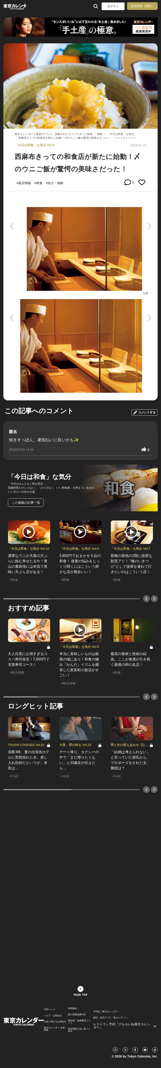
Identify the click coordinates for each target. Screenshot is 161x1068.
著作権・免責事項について (79, 1021)
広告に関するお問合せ (55, 1022)
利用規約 (72, 1008)
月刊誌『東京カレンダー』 (106, 1012)
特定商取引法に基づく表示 (79, 1030)
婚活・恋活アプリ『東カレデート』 (111, 1018)
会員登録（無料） (142, 6)
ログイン (113, 6)
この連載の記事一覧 (26, 502)
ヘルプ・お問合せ (53, 1016)
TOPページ (49, 1009)
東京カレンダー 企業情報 (54, 1029)
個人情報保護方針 (77, 1014)
